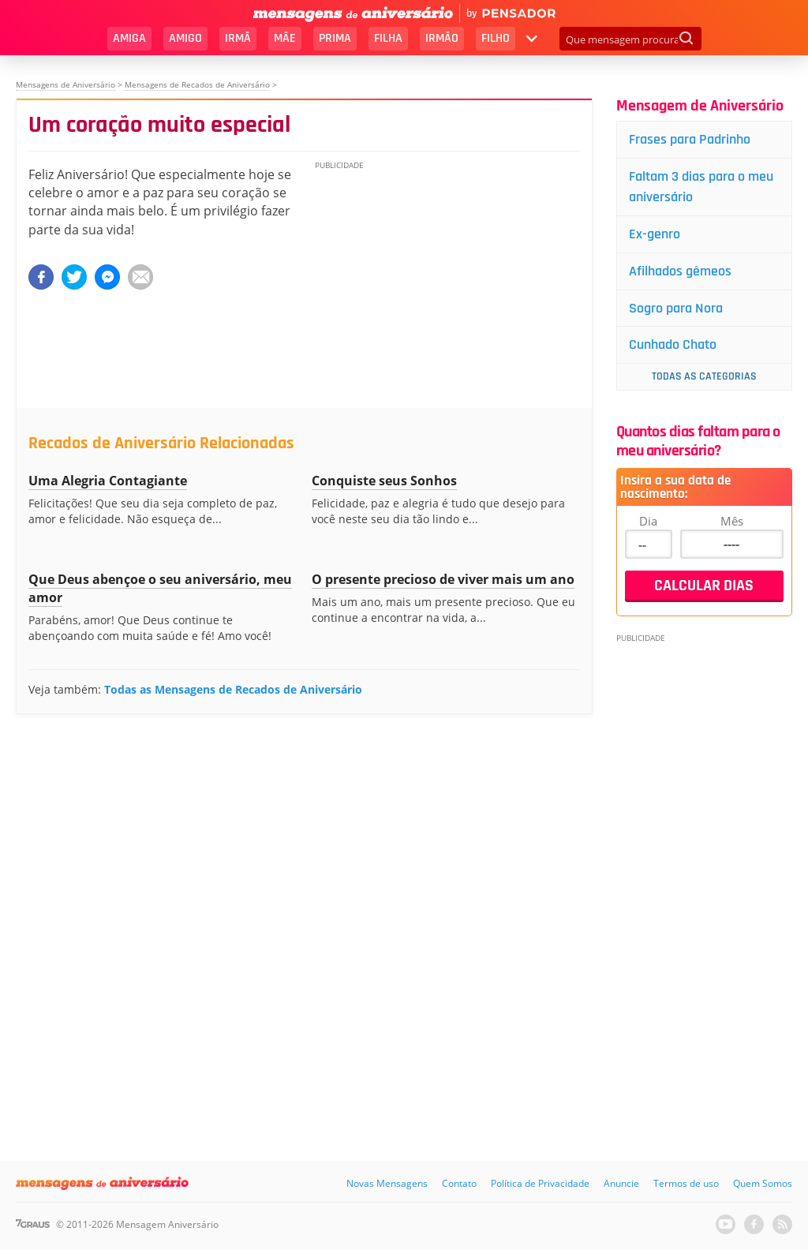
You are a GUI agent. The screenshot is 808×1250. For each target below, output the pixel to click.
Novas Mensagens (387, 1183)
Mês (731, 521)
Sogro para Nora (676, 308)
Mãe (285, 38)
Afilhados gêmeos (680, 271)
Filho (495, 38)
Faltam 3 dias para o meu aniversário (701, 186)
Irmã (238, 38)
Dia (648, 521)
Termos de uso (686, 1183)
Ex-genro (654, 234)
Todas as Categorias (704, 376)
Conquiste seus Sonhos (384, 480)
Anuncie (621, 1183)
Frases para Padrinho (689, 139)
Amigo (185, 38)
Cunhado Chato (672, 344)
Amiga (129, 38)
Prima (335, 38)
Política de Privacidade (540, 1183)
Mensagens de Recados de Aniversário (197, 84)
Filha (388, 38)
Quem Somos (762, 1183)
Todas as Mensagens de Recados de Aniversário (233, 689)
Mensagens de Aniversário (65, 84)
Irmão (441, 38)
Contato (459, 1183)
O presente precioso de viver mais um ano (443, 579)
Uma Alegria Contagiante (107, 480)
